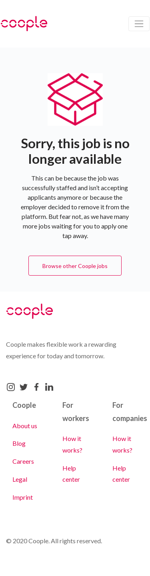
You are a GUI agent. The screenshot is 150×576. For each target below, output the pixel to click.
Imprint (22, 497)
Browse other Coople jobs (75, 265)
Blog (19, 443)
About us (24, 425)
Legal (19, 479)
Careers (23, 461)
